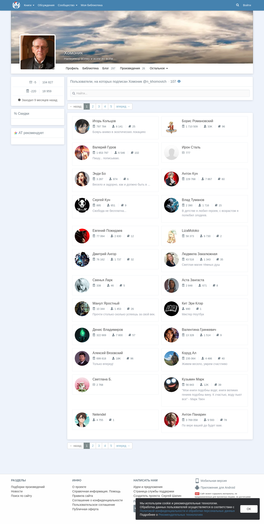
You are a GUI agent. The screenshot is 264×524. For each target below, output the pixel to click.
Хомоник (73, 53)
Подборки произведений (28, 487)
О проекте (79, 487)
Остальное (159, 68)
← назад (75, 106)
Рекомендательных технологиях (181, 514)
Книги (29, 5)
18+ (197, 493)
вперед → (123, 106)
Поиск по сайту (21, 495)
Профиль (72, 68)
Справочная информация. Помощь (96, 491)
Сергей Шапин (171, 495)
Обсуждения (46, 5)
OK (249, 509)
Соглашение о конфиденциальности (97, 500)
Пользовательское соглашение (93, 504)
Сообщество (67, 5)
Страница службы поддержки (153, 491)
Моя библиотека (92, 5)
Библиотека (90, 68)
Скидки (23, 113)
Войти (247, 5)
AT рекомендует (31, 133)
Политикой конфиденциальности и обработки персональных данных (187, 511)
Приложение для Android (215, 487)
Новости (16, 491)
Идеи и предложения (148, 487)
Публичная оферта (85, 509)
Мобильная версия (211, 480)
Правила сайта (82, 495)
